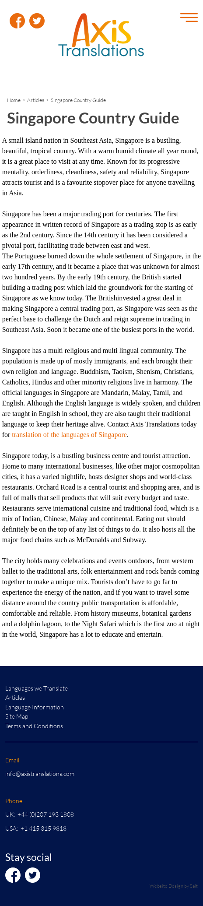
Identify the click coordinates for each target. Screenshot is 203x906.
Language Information (34, 707)
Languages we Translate (36, 688)
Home (14, 100)
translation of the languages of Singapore (69, 434)
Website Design (166, 885)
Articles (35, 100)
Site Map (16, 716)
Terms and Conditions (34, 726)
